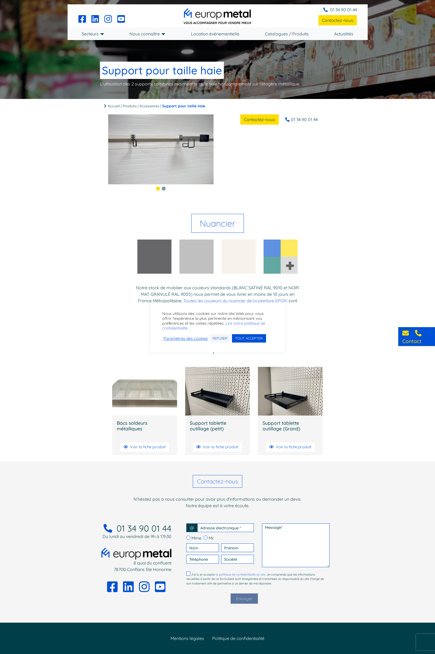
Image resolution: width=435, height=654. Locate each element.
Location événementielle (215, 33)
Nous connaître (144, 33)
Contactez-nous (337, 20)
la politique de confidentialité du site (240, 574)
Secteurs (90, 33)
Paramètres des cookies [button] (186, 338)
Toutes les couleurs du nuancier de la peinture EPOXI (235, 300)
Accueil (114, 106)
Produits (130, 106)
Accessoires (149, 106)
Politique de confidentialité (238, 638)
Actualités (343, 33)
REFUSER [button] (219, 338)
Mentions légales (187, 638)
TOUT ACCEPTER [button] (249, 338)
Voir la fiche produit (145, 446)
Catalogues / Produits (287, 33)
